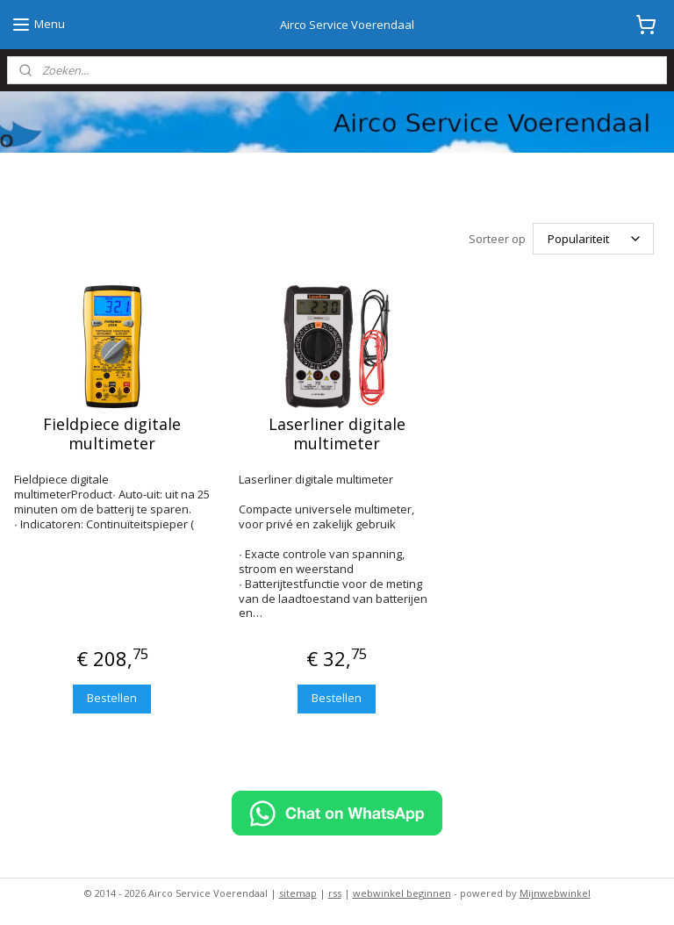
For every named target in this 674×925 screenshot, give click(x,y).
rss (334, 893)
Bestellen (112, 698)
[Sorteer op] (593, 239)
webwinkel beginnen (402, 893)
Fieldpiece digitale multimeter (112, 434)
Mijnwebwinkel (555, 893)
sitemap (298, 893)
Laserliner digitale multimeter (337, 434)
